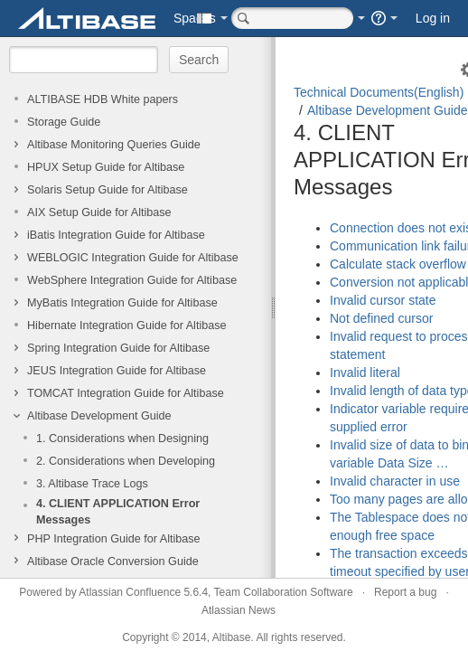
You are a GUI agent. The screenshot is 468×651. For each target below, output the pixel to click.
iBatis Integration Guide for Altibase (116, 235)
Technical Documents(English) (378, 92)
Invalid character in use (395, 481)
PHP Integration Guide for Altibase (114, 539)
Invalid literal (365, 372)
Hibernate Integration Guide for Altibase (127, 325)
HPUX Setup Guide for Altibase (105, 167)
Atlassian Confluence (130, 592)
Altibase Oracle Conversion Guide (113, 561)
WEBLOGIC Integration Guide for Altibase (133, 257)
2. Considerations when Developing (125, 461)
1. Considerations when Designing (122, 438)
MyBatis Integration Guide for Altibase (122, 303)
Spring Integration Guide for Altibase (118, 348)
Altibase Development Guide (99, 416)
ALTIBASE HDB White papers (102, 99)
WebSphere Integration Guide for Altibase (132, 280)
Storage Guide (63, 122)
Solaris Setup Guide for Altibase (107, 190)
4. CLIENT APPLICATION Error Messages (118, 511)
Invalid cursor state (383, 300)
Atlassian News (238, 610)
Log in (433, 18)
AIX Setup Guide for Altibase (99, 212)
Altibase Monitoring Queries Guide (114, 144)
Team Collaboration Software (283, 592)
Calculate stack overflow (398, 264)
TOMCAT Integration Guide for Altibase (125, 393)
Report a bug (405, 592)
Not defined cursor (381, 318)
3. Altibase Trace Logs (92, 483)
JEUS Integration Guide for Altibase (116, 370)
